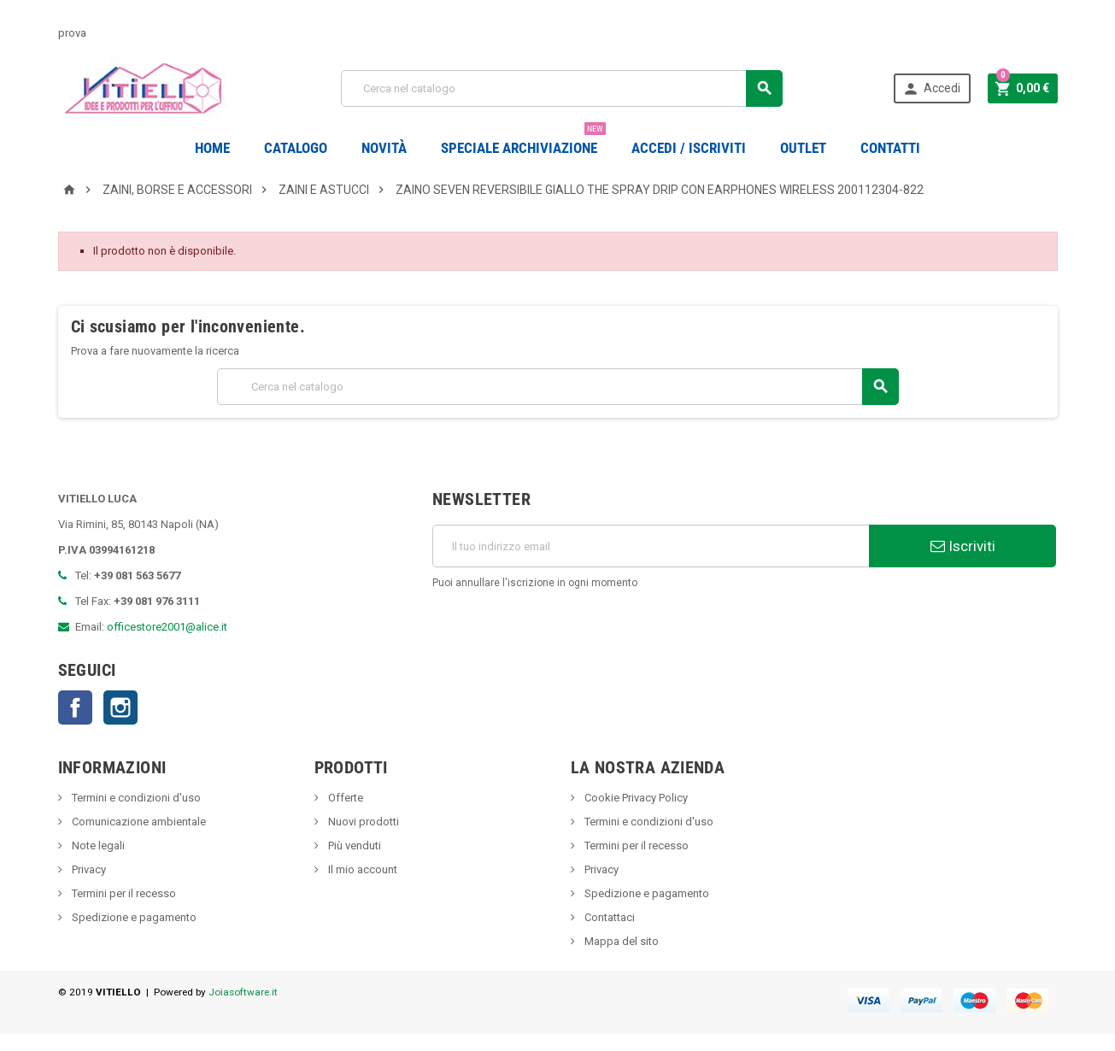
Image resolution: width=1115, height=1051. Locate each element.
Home (212, 147)
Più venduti (353, 845)
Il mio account (361, 869)
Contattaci (608, 917)
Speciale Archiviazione (523, 141)
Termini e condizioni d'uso (135, 797)
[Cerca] (562, 88)
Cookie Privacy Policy (635, 797)
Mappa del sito (620, 941)
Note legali (97, 845)
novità (384, 147)
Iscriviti (962, 546)
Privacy (87, 869)
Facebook (75, 707)
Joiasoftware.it (243, 992)
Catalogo (295, 147)
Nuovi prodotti (362, 821)
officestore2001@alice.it (167, 626)
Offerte (344, 797)
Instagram (120, 707)
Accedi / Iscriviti (688, 147)
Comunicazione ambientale (137, 821)
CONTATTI (890, 147)
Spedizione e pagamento (133, 917)
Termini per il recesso (122, 893)
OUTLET (803, 147)
